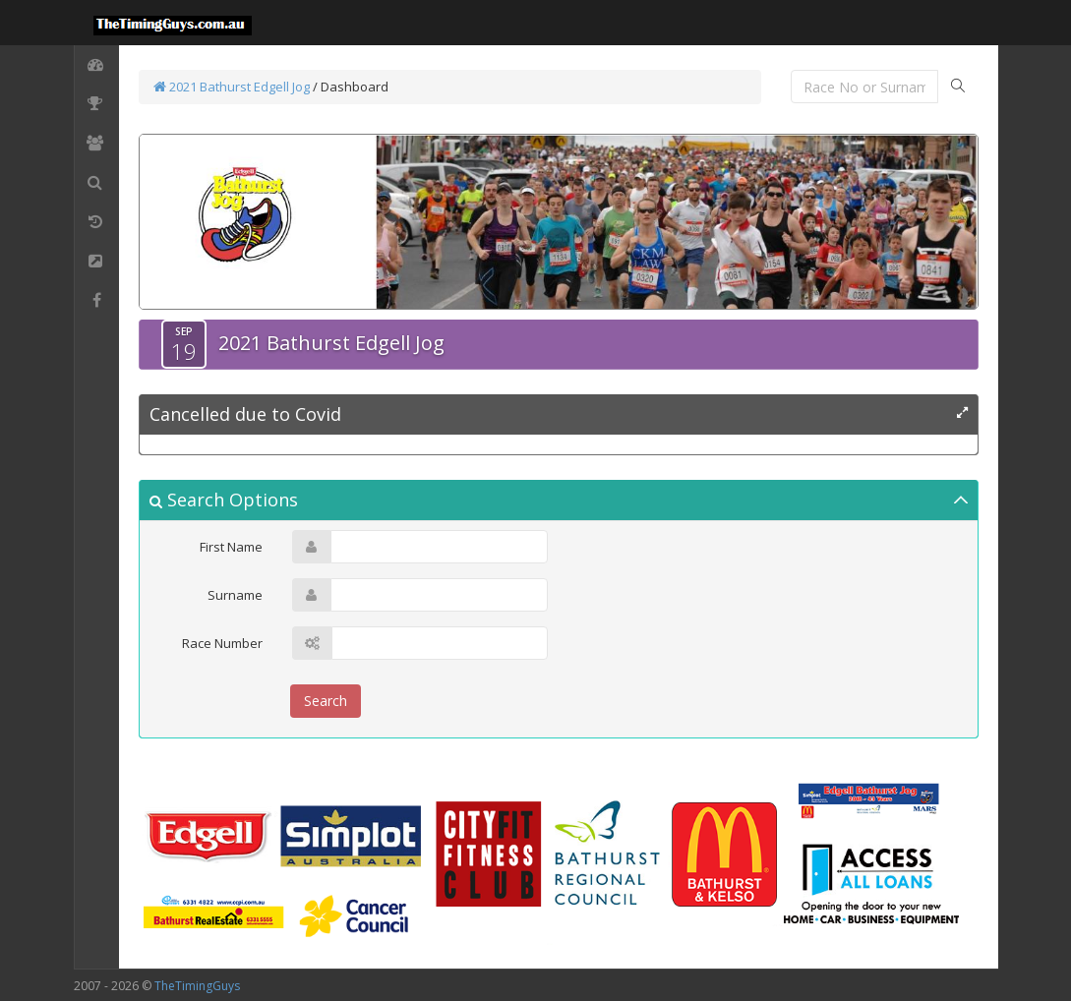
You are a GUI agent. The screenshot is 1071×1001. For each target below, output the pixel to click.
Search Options (223, 499)
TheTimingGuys (197, 985)
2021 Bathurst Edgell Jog (231, 86)
